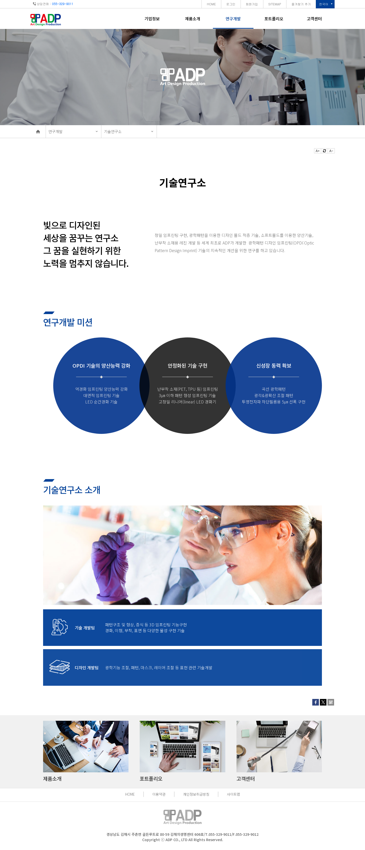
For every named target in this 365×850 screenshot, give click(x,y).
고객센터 (314, 18)
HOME (130, 794)
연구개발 (233, 18)
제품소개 (192, 18)
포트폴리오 (273, 18)
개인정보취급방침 (196, 794)
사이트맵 (233, 794)
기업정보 (152, 18)
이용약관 (159, 794)
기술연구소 (113, 131)
